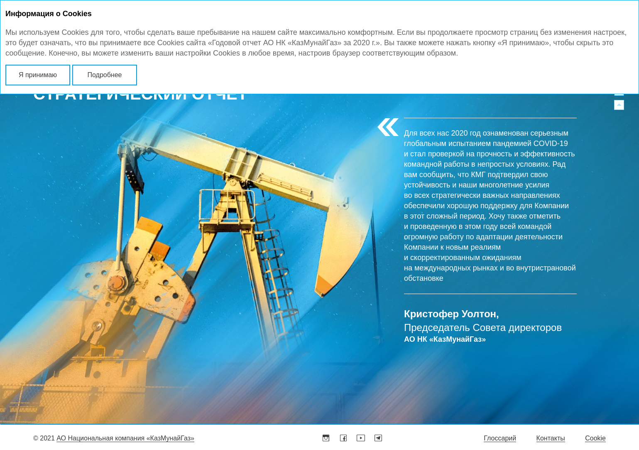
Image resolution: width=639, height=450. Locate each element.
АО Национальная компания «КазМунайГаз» (125, 438)
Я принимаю (38, 74)
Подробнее (105, 74)
